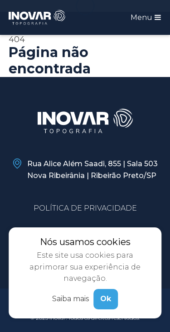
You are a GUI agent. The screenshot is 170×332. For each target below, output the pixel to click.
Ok (105, 298)
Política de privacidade (85, 208)
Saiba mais (70, 298)
